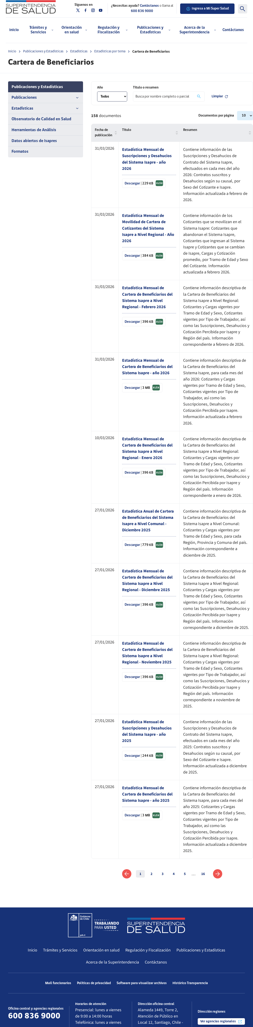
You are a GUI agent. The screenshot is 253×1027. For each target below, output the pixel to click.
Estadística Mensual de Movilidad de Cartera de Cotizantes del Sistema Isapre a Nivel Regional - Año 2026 (148, 228)
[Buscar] (242, 8)
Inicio (14, 30)
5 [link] (185, 873)
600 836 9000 (142, 11)
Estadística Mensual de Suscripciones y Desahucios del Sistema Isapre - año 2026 (147, 158)
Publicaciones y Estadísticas (43, 51)
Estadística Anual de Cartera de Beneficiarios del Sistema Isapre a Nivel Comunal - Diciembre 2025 (148, 520)
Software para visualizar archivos (142, 983)
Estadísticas (78, 51)
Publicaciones (46, 97)
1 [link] (140, 873)
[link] (126, 873)
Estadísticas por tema (109, 51)
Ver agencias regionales (221, 1021)
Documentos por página (216, 115)
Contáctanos (233, 30)
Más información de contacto (34, 1024)
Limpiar (220, 96)
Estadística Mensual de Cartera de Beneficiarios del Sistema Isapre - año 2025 (147, 794)
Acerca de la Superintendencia (112, 962)
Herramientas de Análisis (34, 130)
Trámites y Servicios (60, 950)
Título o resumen (145, 87)
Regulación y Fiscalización (148, 950)
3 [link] (163, 873)
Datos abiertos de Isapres (34, 141)
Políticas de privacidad (94, 983)
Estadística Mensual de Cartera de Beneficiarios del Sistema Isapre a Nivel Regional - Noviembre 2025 (147, 652)
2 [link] (151, 873)
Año (100, 87)
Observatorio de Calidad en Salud (41, 119)
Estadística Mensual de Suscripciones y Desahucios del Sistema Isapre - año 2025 (147, 731)
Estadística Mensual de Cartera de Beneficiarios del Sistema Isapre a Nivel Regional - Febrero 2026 (147, 297)
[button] (114, 133)
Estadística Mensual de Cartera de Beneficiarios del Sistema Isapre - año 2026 (147, 366)
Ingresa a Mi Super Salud (207, 8)
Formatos (20, 151)
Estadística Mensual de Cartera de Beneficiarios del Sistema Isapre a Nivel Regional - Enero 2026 (147, 448)
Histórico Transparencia (190, 983)
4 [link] (174, 873)
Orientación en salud (101, 950)
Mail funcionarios (58, 983)
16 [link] (203, 873)
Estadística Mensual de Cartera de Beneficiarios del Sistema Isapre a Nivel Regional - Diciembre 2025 (147, 580)
